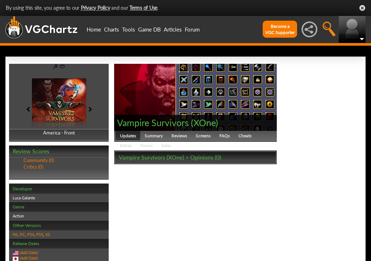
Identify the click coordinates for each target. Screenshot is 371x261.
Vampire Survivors (153, 122)
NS (15, 234)
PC (22, 234)
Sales (166, 145)
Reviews (179, 135)
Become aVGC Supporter (280, 29)
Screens (203, 135)
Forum (192, 29)
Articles (173, 29)
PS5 (39, 234)
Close (362, 8)
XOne (204, 122)
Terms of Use (143, 8)
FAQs (224, 135)
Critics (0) (33, 167)
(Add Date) (29, 252)
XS (47, 234)
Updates (128, 135)
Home (94, 29)
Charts (111, 29)
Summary (154, 135)
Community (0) (39, 160)
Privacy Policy (95, 8)
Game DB (149, 29)
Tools (128, 29)
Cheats (244, 135)
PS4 (30, 234)
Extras (126, 145)
